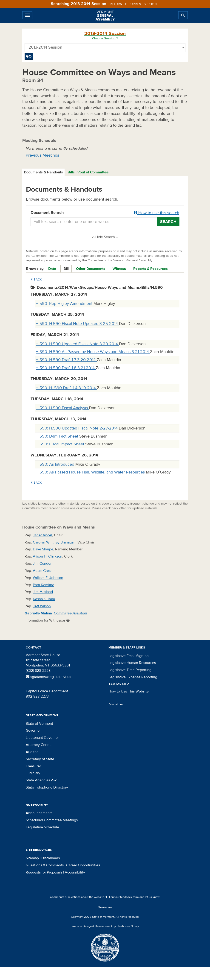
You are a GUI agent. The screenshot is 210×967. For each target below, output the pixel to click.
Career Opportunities (83, 865)
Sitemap (32, 858)
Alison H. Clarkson (47, 556)
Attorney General (39, 744)
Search (168, 221)
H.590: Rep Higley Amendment (65, 303)
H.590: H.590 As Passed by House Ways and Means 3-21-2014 (93, 351)
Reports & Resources (150, 268)
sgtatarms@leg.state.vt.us (48, 677)
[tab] (43, 172)
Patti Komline (43, 585)
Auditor (32, 752)
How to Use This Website (128, 691)
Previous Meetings (42, 155)
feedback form (129, 897)
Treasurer (33, 766)
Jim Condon (42, 563)
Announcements (39, 813)
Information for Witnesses (47, 620)
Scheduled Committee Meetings (52, 820)
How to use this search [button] (156, 213)
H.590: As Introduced (55, 464)
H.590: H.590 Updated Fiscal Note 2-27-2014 (77, 428)
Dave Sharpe (43, 549)
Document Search (105, 213)
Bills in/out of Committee (88, 172)
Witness (119, 268)
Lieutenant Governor (42, 737)
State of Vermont (39, 723)
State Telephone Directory (47, 787)
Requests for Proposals (44, 872)
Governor (33, 730)
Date (52, 268)
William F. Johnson (48, 578)
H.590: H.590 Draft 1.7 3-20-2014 (66, 359)
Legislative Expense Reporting (132, 677)
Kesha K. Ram (44, 599)
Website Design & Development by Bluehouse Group (105, 926)
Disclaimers (50, 858)
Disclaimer (115, 704)
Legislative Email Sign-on (128, 656)
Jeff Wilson (42, 606)
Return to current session (133, 4)
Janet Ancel (42, 535)
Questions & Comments (45, 865)
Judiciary (33, 773)
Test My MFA (119, 684)
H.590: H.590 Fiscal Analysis (62, 408)
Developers (105, 907)
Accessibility (75, 872)
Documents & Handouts (43, 172)
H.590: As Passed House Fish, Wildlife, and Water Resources (91, 472)
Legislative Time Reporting (129, 670)
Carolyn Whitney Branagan (54, 542)
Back (36, 280)
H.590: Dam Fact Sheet (57, 436)
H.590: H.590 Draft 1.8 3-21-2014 (66, 368)
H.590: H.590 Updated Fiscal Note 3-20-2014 (77, 344)
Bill (66, 268)
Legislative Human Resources (132, 662)
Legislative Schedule (42, 827)
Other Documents (90, 268)
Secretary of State (40, 759)
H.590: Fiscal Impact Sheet (60, 444)
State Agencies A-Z (41, 780)
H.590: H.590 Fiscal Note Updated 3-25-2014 (77, 323)
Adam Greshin (44, 570)
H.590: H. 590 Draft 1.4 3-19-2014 (66, 388)
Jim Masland (43, 592)
